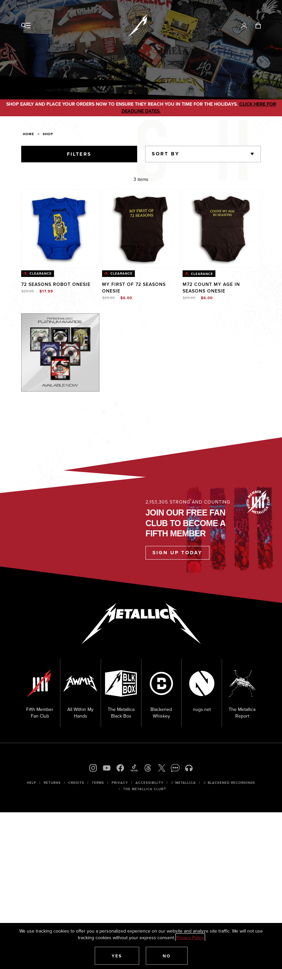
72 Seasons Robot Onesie (55, 284)
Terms (98, 782)
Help (31, 782)
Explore (67, 320)
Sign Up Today (177, 552)
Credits (76, 782)
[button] (117, 956)
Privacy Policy (190, 937)
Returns (52, 782)
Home (28, 134)
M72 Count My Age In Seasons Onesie (211, 287)
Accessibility (149, 782)
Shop (48, 134)
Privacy (120, 782)
